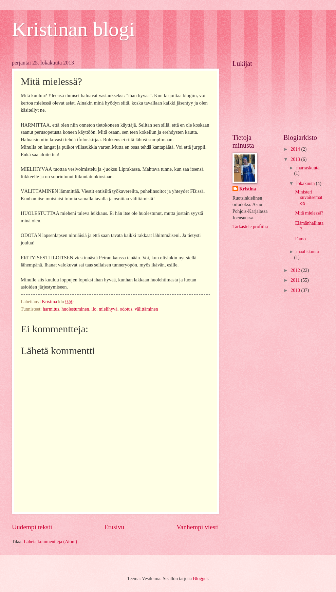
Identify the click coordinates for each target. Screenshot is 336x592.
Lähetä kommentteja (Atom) (50, 541)
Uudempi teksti (32, 527)
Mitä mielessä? (309, 213)
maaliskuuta (307, 251)
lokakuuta (306, 183)
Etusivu (114, 527)
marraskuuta (307, 167)
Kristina (247, 188)
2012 (296, 270)
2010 (296, 290)
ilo (93, 309)
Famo (300, 238)
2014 (296, 149)
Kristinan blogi (73, 29)
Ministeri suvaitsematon (308, 197)
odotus (126, 309)
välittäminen (146, 309)
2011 (296, 280)
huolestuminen (75, 309)
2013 (296, 159)
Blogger (200, 578)
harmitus (51, 309)
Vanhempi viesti (197, 527)
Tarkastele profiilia (250, 226)
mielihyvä (108, 309)
